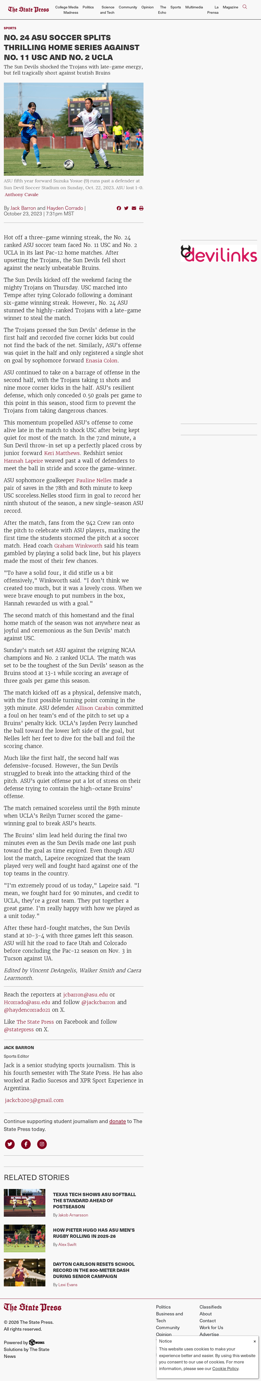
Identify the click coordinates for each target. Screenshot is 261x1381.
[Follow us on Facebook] (27, 1144)
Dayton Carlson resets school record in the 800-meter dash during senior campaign (94, 1270)
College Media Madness (66, 10)
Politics (88, 7)
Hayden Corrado (65, 207)
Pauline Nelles (94, 480)
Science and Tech (107, 10)
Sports (176, 7)
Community (128, 7)
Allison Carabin (95, 708)
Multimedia (194, 7)
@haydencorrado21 (28, 1010)
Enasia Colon (102, 360)
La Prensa (212, 10)
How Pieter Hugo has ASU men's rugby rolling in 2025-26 (94, 1233)
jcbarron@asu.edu (87, 994)
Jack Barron (23, 207)
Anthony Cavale (21, 195)
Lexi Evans (67, 1285)
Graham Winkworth (79, 545)
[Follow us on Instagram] (43, 1144)
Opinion (147, 7)
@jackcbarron (103, 1002)
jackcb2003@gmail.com (35, 1100)
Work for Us (211, 1328)
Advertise (209, 1334)
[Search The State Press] (244, 9)
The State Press (36, 1022)
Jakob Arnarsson (73, 1215)
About (206, 1314)
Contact (208, 1321)
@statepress (19, 1029)
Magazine (230, 7)
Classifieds (211, 1307)
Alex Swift (67, 1244)
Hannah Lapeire (24, 461)
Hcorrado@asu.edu (29, 1002)
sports (10, 28)
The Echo (162, 10)
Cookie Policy (225, 1368)
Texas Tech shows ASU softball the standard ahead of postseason (94, 1201)
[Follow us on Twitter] (10, 1144)
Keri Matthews (63, 453)
